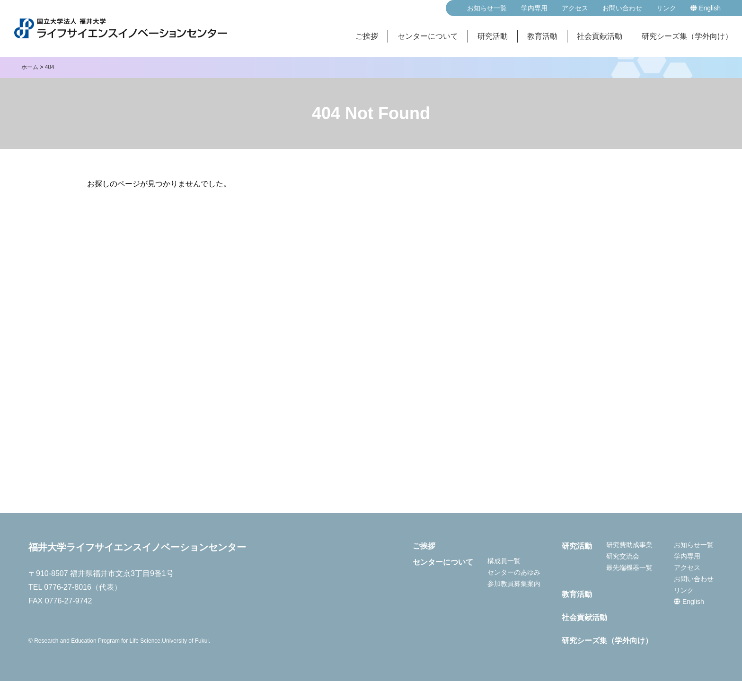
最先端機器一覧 (629, 567)
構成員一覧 (504, 561)
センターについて (428, 36)
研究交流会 (622, 556)
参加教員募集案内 (513, 583)
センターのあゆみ (513, 572)
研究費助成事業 (629, 545)
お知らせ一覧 (487, 8)
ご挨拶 (366, 36)
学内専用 (534, 8)
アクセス (575, 8)
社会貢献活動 (599, 36)
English (705, 8)
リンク (666, 8)
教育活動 (542, 36)
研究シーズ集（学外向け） (687, 36)
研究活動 (492, 36)
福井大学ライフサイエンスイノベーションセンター (137, 547)
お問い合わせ (622, 8)
